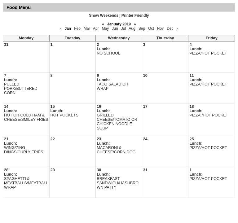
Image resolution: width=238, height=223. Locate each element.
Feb (77, 28)
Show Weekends (103, 15)
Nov (160, 28)
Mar (87, 28)
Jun (115, 28)
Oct (151, 28)
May (105, 28)
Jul (123, 28)
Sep (142, 28)
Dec (170, 28)
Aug (132, 28)
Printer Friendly (135, 15)
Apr (96, 28)
